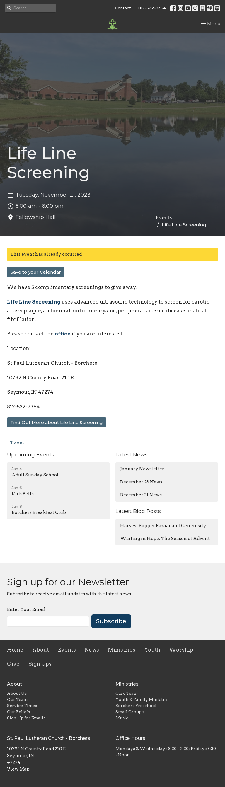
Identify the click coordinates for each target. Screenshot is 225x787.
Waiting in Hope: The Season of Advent (165, 538)
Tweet (17, 442)
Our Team (17, 699)
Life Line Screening (33, 302)
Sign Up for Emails (26, 718)
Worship (181, 650)
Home (15, 650)
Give (13, 664)
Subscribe (111, 621)
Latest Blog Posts (138, 511)
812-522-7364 (152, 8)
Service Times (22, 705)
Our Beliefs (18, 711)
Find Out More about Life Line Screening (57, 422)
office (63, 334)
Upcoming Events (30, 455)
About (40, 650)
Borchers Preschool (135, 705)
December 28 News (141, 482)
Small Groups (129, 711)
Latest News (131, 455)
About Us (17, 693)
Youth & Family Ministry (141, 699)
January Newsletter (142, 468)
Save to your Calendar (36, 272)
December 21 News (141, 495)
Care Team (126, 693)
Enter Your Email (26, 609)
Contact (123, 8)
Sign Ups (40, 664)
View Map (18, 769)
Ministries (121, 650)
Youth (152, 650)
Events (164, 217)
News (92, 650)
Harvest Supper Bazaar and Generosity (163, 525)
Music (121, 718)
